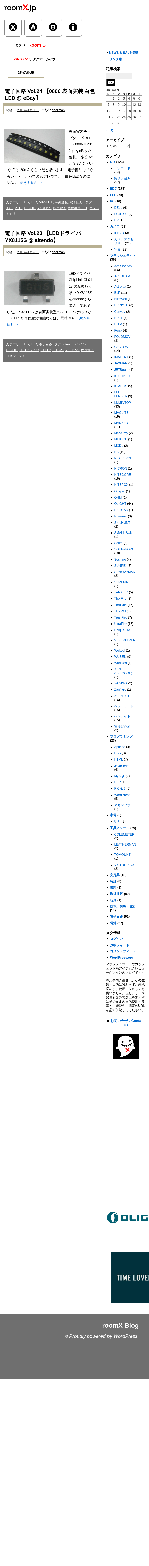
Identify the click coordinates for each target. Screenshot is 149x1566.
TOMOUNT (122, 854)
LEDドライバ (29, 350)
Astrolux (120, 286)
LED (34, 202)
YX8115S (44, 208)
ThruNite (120, 605)
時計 (113, 881)
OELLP (45, 350)
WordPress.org (121, 957)
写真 (117, 249)
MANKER (121, 423)
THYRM (120, 611)
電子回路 (76, 202)
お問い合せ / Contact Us (127, 1023)
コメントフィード (123, 951)
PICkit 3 (120, 788)
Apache (119, 747)
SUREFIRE (122, 582)
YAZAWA (120, 683)
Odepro (119, 491)
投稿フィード (119, 945)
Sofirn (118, 543)
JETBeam (121, 369)
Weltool (119, 650)
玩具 (113, 900)
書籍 (113, 887)
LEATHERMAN (125, 844)
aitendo (68, 344)
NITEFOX (121, 484)
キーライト (122, 696)
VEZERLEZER (124, 640)
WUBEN (120, 656)
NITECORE (122, 474)
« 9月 (110, 130)
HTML (118, 759)
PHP (117, 782)
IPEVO (119, 233)
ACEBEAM (122, 276)
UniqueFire (122, 630)
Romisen (120, 516)
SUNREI (120, 565)
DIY (26, 202)
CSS (117, 753)
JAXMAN (120, 363)
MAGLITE (46, 202)
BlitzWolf (120, 299)
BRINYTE (121, 305)
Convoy (119, 311)
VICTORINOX (124, 865)
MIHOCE (120, 439)
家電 (113, 815)
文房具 (115, 875)
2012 (18, 208)
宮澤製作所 (122, 726)
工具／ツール (119, 828)
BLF (117, 292)
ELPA (118, 324)
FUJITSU (121, 214)
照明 (117, 821)
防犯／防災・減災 (123, 906)
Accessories (123, 266)
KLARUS (120, 386)
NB (116, 452)
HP (116, 220)
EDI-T (118, 318)
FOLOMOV (122, 336)
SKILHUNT (122, 522)
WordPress (122, 795)
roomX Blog (120, 1325)
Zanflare (120, 689)
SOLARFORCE (125, 549)
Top (17, 45)
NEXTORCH (123, 458)
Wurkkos (120, 663)
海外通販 (61, 202)
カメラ (115, 226)
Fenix (118, 330)
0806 (9, 208)
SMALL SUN (123, 533)
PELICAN (121, 510)
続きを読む (31, 183)
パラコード (122, 168)
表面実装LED (77, 208)
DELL (118, 207)
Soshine (120, 559)
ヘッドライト (124, 706)
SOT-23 (58, 350)
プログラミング (121, 736)
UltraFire (120, 624)
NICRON (120, 468)
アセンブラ (122, 805)
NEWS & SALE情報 (123, 52)
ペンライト (122, 716)
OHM (118, 497)
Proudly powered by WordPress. (104, 1336)
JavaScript (121, 766)
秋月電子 (59, 208)
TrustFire (120, 617)
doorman (58, 110)
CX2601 (30, 208)
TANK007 (121, 592)
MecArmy (121, 433)
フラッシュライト (123, 255)
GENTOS (121, 347)
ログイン (116, 938)
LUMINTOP (122, 402)
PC (112, 201)
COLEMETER (124, 834)
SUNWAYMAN (124, 572)
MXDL (118, 445)
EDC (113, 188)
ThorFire (120, 598)
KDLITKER (122, 376)
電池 (113, 923)
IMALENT (121, 357)
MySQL (119, 776)
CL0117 (81, 344)
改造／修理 (122, 178)
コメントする (16, 356)
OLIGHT (120, 503)
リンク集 (115, 59)
